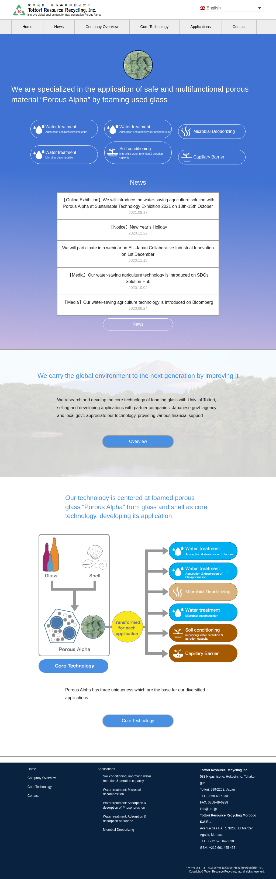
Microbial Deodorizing (118, 830)
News (59, 27)
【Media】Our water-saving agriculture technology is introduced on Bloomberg (138, 305)
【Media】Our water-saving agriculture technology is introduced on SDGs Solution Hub (138, 282)
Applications (200, 27)
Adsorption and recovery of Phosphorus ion (145, 128)
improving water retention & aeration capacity (145, 152)
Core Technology (154, 27)
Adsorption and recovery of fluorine (72, 128)
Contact (239, 27)
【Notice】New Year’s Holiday (138, 230)
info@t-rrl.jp (208, 809)
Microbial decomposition (72, 154)
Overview (138, 441)
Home (27, 27)
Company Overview (101, 27)
